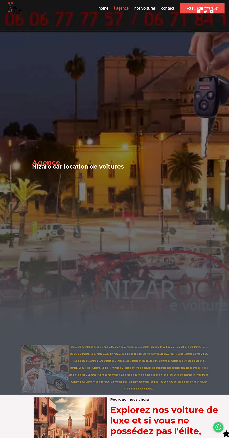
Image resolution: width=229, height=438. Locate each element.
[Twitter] (205, 12)
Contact (166, 8)
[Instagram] (212, 12)
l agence (115, 8)
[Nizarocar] (15, 8)
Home (94, 8)
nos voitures (141, 8)
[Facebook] (199, 12)
